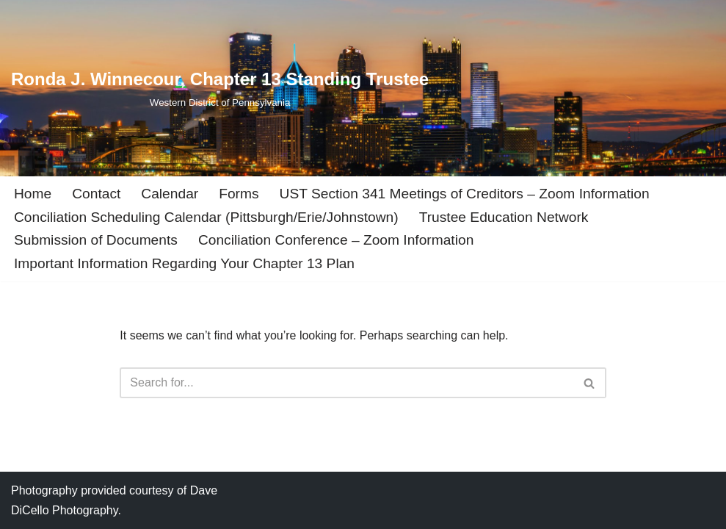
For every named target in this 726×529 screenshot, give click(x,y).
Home (32, 193)
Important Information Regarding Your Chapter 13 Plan (184, 263)
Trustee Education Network (504, 217)
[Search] (346, 382)
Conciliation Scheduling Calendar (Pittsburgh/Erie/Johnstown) (206, 217)
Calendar (169, 193)
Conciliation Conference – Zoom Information (335, 240)
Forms (238, 193)
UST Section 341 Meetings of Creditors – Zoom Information (465, 193)
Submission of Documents (96, 240)
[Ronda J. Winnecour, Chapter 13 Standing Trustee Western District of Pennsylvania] (220, 88)
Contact (96, 193)
